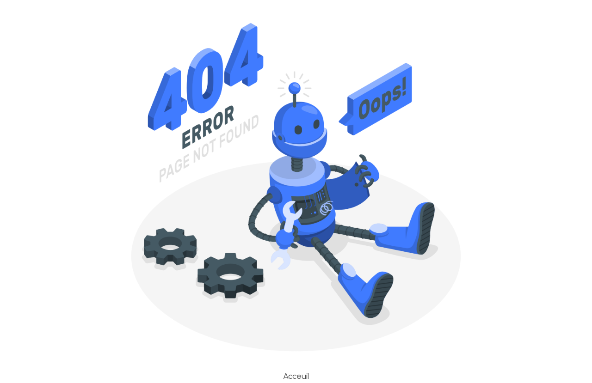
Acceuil (296, 376)
